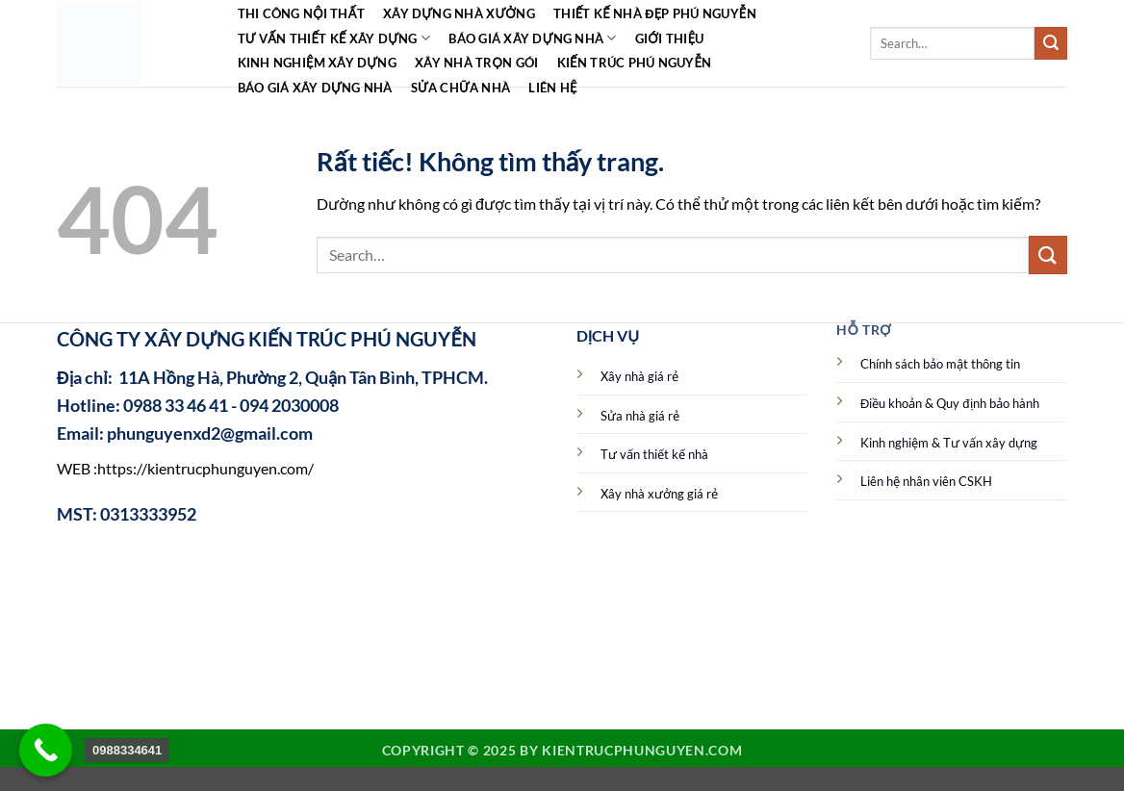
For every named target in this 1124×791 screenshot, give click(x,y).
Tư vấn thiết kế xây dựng (334, 38)
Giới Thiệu (669, 38)
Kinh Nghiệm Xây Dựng (317, 62)
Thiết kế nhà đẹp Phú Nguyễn (654, 13)
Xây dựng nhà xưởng (459, 13)
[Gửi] (1051, 43)
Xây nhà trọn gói (476, 62)
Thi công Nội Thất (301, 13)
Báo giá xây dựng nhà (532, 38)
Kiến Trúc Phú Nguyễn (634, 62)
